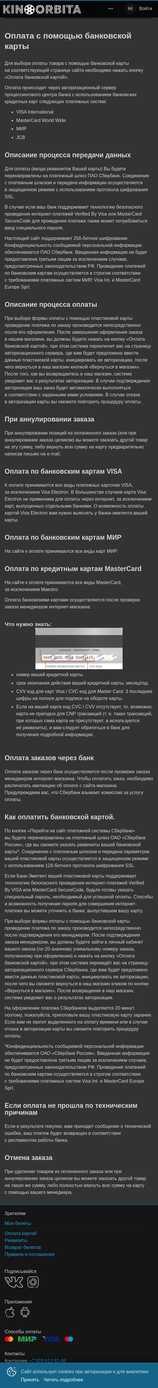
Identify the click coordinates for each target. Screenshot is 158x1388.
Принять (30, 1379)
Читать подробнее (63, 1379)
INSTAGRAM (33, 1281)
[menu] (101, 8)
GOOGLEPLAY (25, 1312)
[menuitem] (110, 8)
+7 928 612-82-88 (47, 1360)
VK (14, 1282)
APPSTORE (10, 1312)
